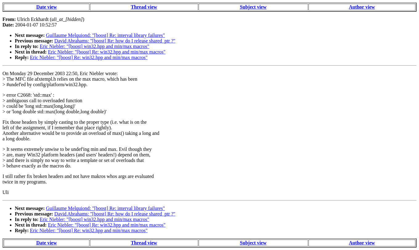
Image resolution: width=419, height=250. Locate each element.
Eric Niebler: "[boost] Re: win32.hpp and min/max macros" (107, 51)
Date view (46, 7)
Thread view (144, 7)
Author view (362, 7)
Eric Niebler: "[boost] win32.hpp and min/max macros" (94, 46)
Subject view (253, 7)
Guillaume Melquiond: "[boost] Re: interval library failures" (105, 35)
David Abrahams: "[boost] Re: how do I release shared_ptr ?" (114, 40)
